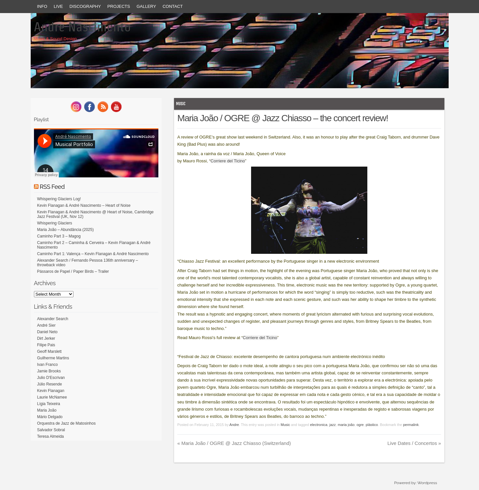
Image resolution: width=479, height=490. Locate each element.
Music (180, 103)
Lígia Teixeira (48, 403)
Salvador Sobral (51, 430)
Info (42, 6)
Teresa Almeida (50, 436)
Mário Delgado (50, 417)
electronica (318, 425)
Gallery (146, 6)
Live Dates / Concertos (414, 443)
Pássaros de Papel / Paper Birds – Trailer (73, 271)
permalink (411, 425)
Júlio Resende (49, 384)
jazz (332, 425)
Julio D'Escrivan (51, 377)
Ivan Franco (47, 364)
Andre (234, 425)
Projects (118, 6)
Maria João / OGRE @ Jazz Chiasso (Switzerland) (234, 443)
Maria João (46, 410)
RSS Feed (52, 186)
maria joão (346, 425)
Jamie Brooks (49, 371)
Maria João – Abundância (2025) (65, 229)
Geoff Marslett (49, 351)
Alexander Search (52, 319)
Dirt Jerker (46, 338)
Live (58, 6)
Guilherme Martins (53, 358)
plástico (372, 425)
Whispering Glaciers (54, 223)
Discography (85, 6)
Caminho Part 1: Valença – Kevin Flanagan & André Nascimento (93, 254)
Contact (173, 6)
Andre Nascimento (82, 27)
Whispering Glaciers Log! (59, 199)
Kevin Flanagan (50, 390)
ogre (360, 425)
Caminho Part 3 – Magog (59, 236)
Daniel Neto (47, 332)
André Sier (46, 325)
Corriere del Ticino (228, 160)
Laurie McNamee (52, 397)
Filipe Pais (46, 345)
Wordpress (427, 483)
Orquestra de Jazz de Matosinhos (66, 423)
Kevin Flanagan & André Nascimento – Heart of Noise (84, 205)
